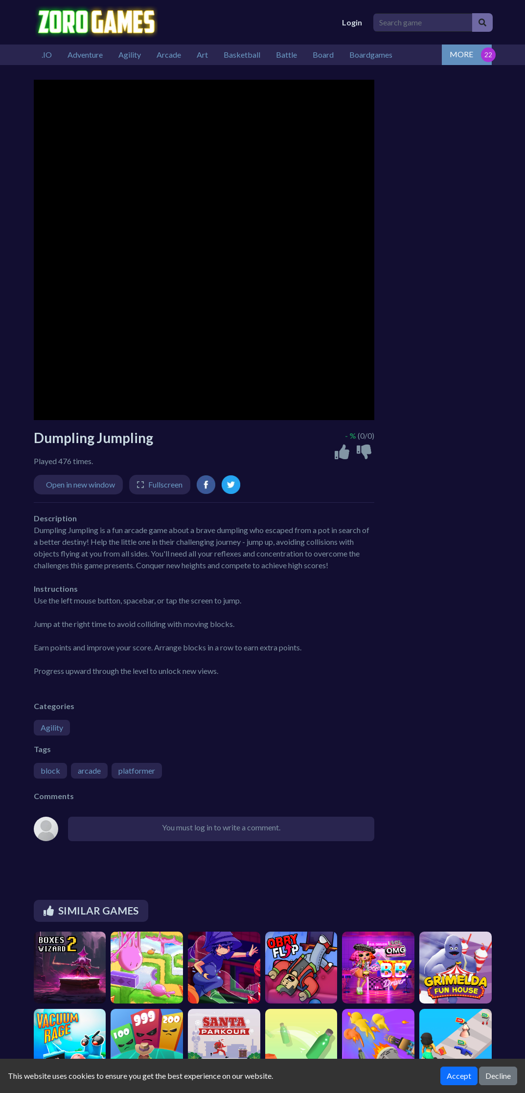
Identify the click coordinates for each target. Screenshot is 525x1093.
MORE (461, 54)
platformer (136, 770)
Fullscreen (165, 484)
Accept (459, 1075)
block (50, 770)
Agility (52, 727)
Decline (498, 1075)
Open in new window (80, 484)
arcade (89, 770)
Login (352, 22)
